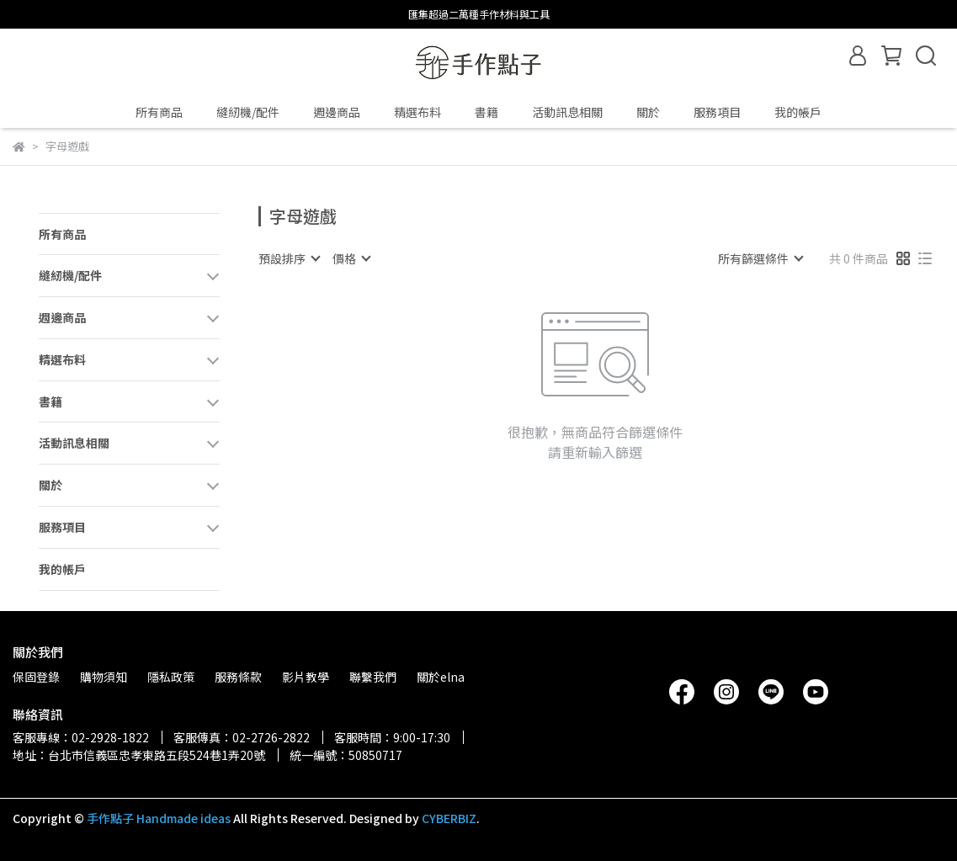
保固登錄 (36, 676)
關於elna (441, 676)
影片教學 (305, 676)
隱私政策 (170, 676)
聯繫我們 (372, 676)
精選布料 (417, 112)
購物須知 (103, 676)
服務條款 (238, 676)
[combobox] (288, 258)
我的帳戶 (797, 112)
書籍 (486, 112)
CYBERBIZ (449, 818)
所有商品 (159, 112)
